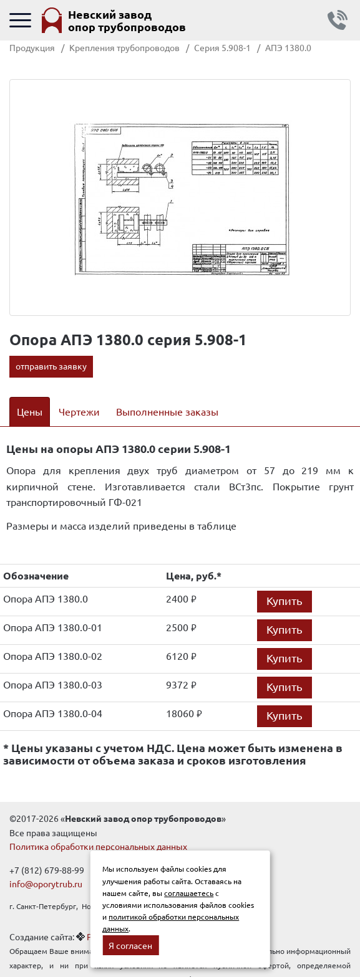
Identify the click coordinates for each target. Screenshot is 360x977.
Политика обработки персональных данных (98, 846)
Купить (284, 600)
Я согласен (130, 945)
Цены (29, 411)
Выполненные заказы (167, 411)
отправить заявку (51, 365)
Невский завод (127, 20)
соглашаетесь (188, 893)
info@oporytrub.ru (45, 883)
